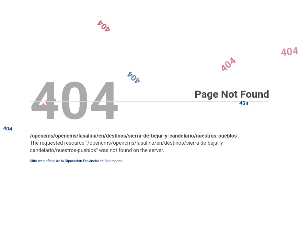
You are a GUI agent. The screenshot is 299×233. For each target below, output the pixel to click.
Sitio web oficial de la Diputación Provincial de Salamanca (76, 161)
